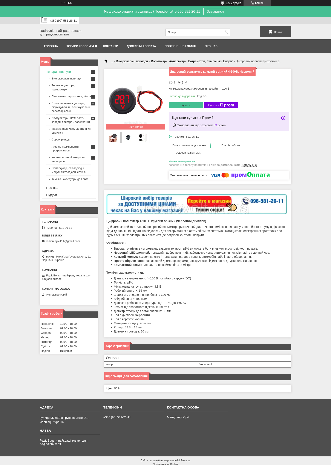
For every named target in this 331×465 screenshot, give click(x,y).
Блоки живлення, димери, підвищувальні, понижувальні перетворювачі (71, 107)
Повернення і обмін (180, 46)
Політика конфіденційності (213, 460)
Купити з (221, 105)
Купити (185, 105)
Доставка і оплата (141, 46)
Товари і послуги (80, 46)
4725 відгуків (233, 3)
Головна (51, 46)
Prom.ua (185, 453)
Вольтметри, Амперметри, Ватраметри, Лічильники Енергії (192, 61)
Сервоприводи (61, 139)
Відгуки (51, 195)
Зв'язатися (215, 11)
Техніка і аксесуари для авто (70, 179)
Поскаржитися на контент (179, 460)
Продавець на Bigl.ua (165, 457)
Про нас (211, 46)
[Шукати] (226, 32)
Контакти (110, 46)
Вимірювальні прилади (132, 61)
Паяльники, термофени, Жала (71, 96)
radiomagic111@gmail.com (63, 241)
